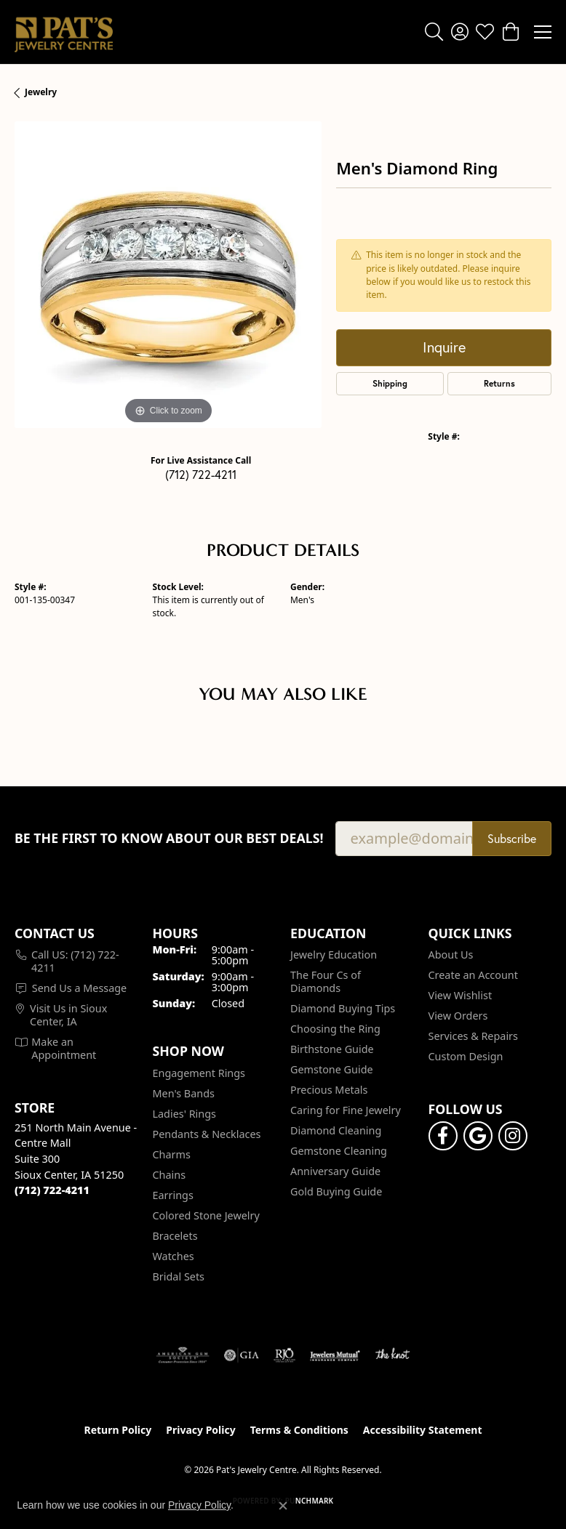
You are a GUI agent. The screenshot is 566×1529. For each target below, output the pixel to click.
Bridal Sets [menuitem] (179, 1276)
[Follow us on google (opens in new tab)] (478, 1135)
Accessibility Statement (422, 1430)
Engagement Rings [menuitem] (199, 1073)
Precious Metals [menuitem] (328, 1090)
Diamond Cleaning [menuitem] (335, 1130)
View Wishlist (461, 995)
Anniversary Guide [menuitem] (335, 1171)
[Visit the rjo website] (284, 1355)
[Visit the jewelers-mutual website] (335, 1355)
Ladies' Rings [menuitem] (184, 1114)
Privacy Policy (200, 1430)
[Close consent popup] (283, 1505)
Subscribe (511, 838)
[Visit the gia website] (241, 1355)
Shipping (389, 383)
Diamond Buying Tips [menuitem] (342, 1008)
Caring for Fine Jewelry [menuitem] (345, 1110)
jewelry (41, 92)
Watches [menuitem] (173, 1256)
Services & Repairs (473, 1036)
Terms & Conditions (299, 1430)
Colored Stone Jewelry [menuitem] (206, 1215)
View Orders (458, 1015)
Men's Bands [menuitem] (184, 1093)
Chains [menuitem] (169, 1175)
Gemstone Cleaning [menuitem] (338, 1151)
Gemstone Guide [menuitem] (331, 1069)
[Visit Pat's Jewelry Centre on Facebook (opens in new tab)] (443, 1135)
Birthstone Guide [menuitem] (332, 1049)
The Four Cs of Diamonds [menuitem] (325, 981)
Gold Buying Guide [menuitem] (336, 1191)
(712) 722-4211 (200, 474)
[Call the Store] (52, 1190)
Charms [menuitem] (172, 1154)
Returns (499, 383)
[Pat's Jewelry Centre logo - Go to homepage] (63, 32)
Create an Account (473, 975)
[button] (434, 32)
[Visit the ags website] (183, 1355)
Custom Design (466, 1056)
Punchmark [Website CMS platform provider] (309, 1501)
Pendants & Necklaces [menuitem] (207, 1134)
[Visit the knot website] (392, 1355)
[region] (168, 274)
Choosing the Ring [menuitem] (335, 1029)
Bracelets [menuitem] (175, 1236)
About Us (451, 954)
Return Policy (118, 1430)
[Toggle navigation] (543, 32)
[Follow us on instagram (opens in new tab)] (512, 1135)
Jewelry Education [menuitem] (333, 954)
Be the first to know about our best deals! (169, 838)
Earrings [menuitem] (173, 1195)
